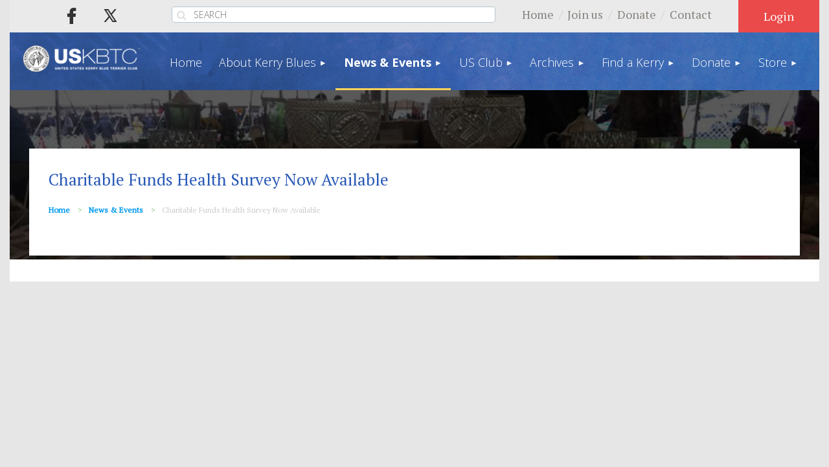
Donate (636, 14)
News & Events (116, 210)
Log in (778, 16)
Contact (691, 14)
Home (538, 14)
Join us (585, 14)
